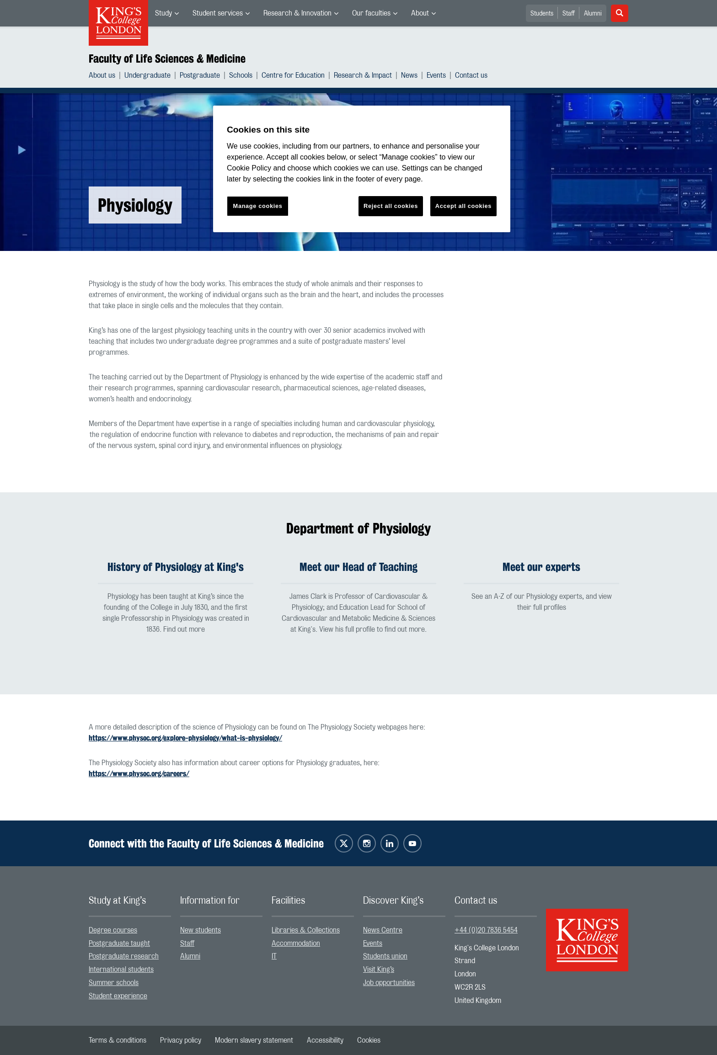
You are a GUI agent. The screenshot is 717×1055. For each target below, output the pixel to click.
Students (541, 14)
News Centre (382, 930)
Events (436, 75)
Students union (385, 956)
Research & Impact (363, 75)
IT (274, 956)
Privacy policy (180, 1040)
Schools (240, 75)
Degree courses (113, 930)
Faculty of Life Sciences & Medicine (167, 58)
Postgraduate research (124, 956)
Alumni (593, 14)
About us (102, 75)
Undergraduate (147, 75)
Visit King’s (378, 969)
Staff (568, 14)
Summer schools (114, 982)
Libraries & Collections (306, 930)
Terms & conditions (117, 1040)
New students (200, 930)
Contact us (471, 75)
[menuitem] (167, 13)
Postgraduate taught (119, 943)
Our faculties (371, 13)
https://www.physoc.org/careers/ (139, 773)
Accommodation (296, 943)
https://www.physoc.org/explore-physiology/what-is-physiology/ (185, 738)
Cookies (368, 1040)
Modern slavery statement (254, 1040)
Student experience (118, 996)
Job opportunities (389, 982)
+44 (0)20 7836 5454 (486, 930)
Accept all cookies (463, 205)
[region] (361, 169)
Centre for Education (293, 75)
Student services (218, 13)
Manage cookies (258, 205)
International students (121, 969)
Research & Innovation (297, 13)
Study (163, 13)
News (409, 75)
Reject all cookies (391, 205)
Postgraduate (200, 75)
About (420, 13)
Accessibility (325, 1040)
